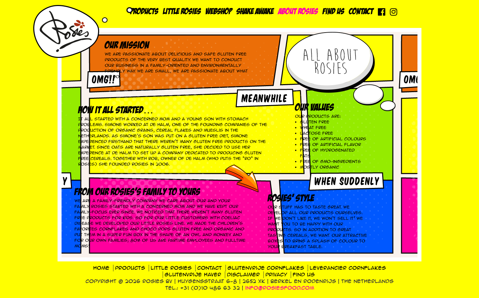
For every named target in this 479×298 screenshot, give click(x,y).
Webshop (219, 11)
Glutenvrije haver (193, 274)
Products (144, 11)
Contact (361, 11)
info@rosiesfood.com (279, 288)
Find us (333, 11)
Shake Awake (255, 11)
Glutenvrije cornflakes (266, 268)
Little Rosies (182, 11)
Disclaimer (243, 274)
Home (101, 268)
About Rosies (298, 11)
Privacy (276, 274)
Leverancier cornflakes (348, 268)
